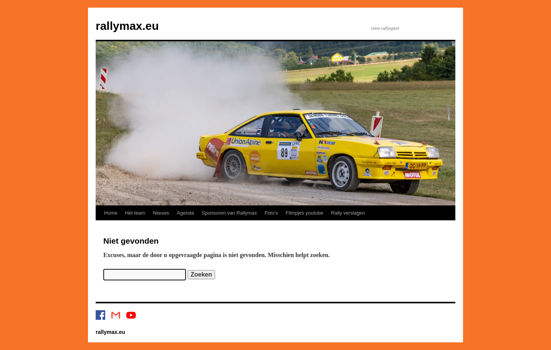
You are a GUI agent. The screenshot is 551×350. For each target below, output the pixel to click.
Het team (135, 213)
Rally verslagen (348, 213)
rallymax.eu (127, 26)
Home (110, 213)
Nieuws (161, 213)
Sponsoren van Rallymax (229, 213)
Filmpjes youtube (304, 213)
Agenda (185, 213)
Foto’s (271, 213)
